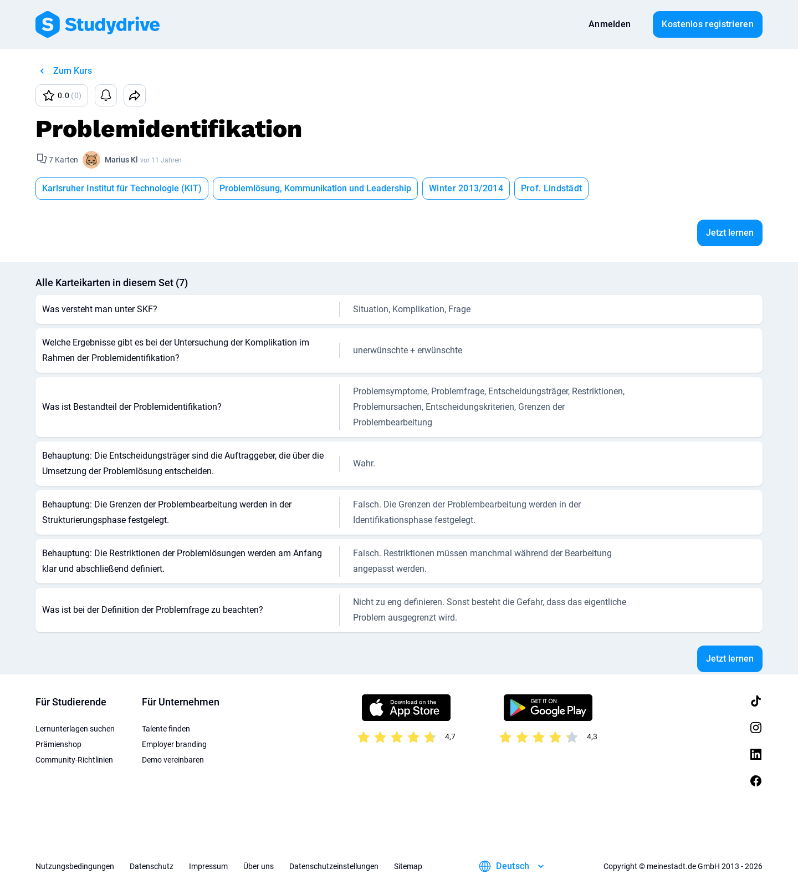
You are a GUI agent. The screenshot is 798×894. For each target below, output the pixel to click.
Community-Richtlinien (74, 759)
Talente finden (166, 728)
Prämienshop (58, 744)
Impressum (208, 866)
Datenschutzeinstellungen (333, 866)
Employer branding (174, 744)
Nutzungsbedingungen (74, 866)
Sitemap (408, 866)
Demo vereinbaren (173, 759)
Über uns (258, 866)
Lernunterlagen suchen (75, 728)
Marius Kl (121, 159)
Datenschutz (151, 866)
